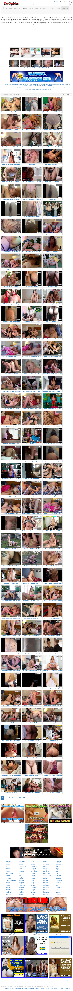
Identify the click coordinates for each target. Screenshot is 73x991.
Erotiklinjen (68, 988)
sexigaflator (58, 863)
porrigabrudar (9, 891)
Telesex (27, 84)
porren (33, 889)
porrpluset (46, 887)
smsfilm (21, 863)
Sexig (57, 868)
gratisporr (8, 861)
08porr (45, 861)
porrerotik (33, 887)
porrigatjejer (22, 891)
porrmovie (58, 882)
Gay (62, 2)
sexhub (57, 870)
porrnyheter (46, 894)
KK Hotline (62, 988)
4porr (20, 868)
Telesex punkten (18, 988)
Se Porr (57, 866)
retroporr (21, 877)
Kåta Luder (8, 88)
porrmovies (58, 878)
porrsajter (46, 880)
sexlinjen (45, 870)
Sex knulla (46, 871)
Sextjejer (30, 85)
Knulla (68, 88)
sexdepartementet (11, 880)
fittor (7, 866)
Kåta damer (48, 89)
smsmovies (9, 877)
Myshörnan (56, 988)
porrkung (57, 891)
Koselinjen (36, 84)
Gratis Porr (47, 88)
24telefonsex (22, 866)
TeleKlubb (37, 988)
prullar (32, 861)
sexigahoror (58, 861)
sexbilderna (22, 861)
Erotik (43, 88)
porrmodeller (9, 873)
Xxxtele (51, 988)
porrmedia (58, 884)
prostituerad (22, 870)
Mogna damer (41, 89)
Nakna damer (34, 89)
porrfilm (8, 863)
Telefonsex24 (42, 84)
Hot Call (47, 988)
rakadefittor (34, 871)
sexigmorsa (46, 873)
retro (20, 875)
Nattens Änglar (31, 988)
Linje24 (6, 84)
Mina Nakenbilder (55, 84)
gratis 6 (8, 864)
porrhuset (8, 892)
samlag (33, 870)
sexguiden (58, 875)
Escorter (34, 88)
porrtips (33, 873)
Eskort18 (44, 85)
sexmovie (46, 868)
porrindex (33, 892)
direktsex (8, 868)
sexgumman (58, 873)
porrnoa (45, 878)
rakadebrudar (34, 863)
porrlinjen (58, 889)
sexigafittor (46, 864)
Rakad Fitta (53, 88)
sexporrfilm (46, 884)
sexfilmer (57, 877)
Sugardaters (28, 89)
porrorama (46, 892)
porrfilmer (21, 887)
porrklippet (58, 894)
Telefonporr (48, 84)
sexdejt (8, 884)
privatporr (33, 864)
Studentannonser (27, 88)
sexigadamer (59, 864)
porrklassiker (58, 880)
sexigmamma (47, 875)
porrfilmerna (22, 884)
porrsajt (8, 885)
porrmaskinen (59, 887)
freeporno (21, 864)
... (16, 798)
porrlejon (8, 870)
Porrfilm (33, 878)
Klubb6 (39, 85)
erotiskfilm (21, 871)
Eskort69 (13, 88)
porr (56, 885)
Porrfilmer (64, 88)
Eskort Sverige (63, 84)
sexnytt (45, 866)
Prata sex (31, 84)
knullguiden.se (9, 988)
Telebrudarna (16, 84)
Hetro (57, 2)
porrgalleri (21, 880)
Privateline (24, 988)
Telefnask (42, 988)
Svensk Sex (59, 88)
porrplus (45, 889)
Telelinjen (10, 84)
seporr (45, 863)
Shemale (68, 2)
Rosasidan (35, 85)
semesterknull (22, 873)
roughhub (33, 868)
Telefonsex (22, 84)
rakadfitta (33, 877)
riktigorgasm (34, 866)
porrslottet (34, 894)
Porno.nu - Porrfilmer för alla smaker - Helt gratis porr (36, 67)
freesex (8, 875)
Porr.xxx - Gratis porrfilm (36, 69)
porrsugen (8, 887)
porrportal (46, 885)
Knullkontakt (39, 88)
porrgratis (21, 878)
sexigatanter (46, 877)
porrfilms (21, 882)
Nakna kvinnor (19, 88)
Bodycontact (49, 85)
